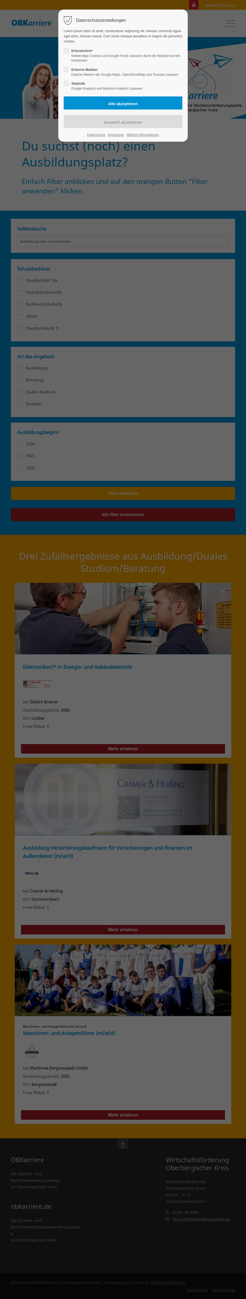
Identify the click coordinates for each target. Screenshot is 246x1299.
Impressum (116, 135)
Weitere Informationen (143, 135)
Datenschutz (96, 135)
